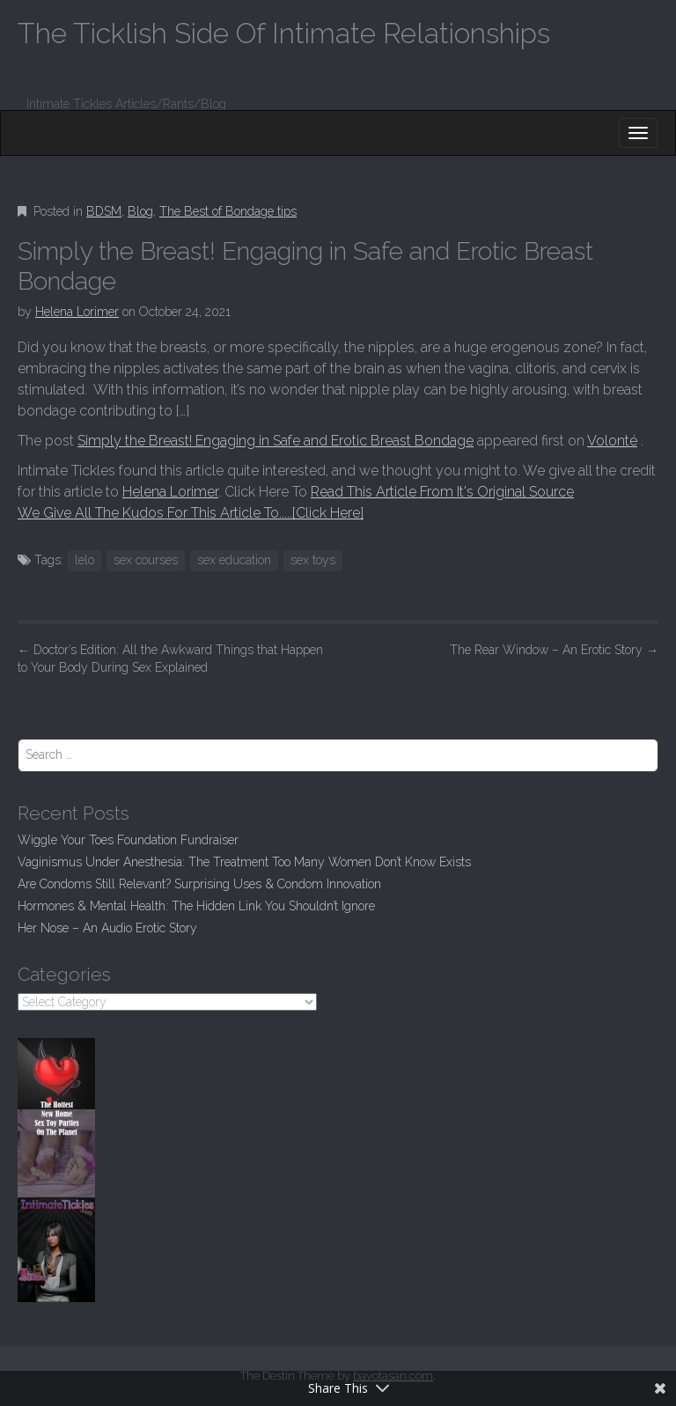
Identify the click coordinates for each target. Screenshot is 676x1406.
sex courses (146, 560)
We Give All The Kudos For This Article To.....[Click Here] (191, 512)
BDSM (103, 211)
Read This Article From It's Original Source (442, 491)
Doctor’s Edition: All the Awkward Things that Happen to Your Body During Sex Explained (170, 658)
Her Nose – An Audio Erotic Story (107, 928)
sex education (234, 560)
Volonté (612, 440)
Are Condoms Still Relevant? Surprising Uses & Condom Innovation (199, 884)
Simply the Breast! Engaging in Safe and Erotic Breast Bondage (275, 440)
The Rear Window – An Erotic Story (554, 650)
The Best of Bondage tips (228, 211)
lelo (84, 560)
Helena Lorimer (77, 312)
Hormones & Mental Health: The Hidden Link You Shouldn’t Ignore (196, 906)
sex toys (312, 560)
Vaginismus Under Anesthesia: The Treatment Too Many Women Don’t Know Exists (244, 862)
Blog (140, 211)
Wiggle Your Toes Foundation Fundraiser (128, 840)
